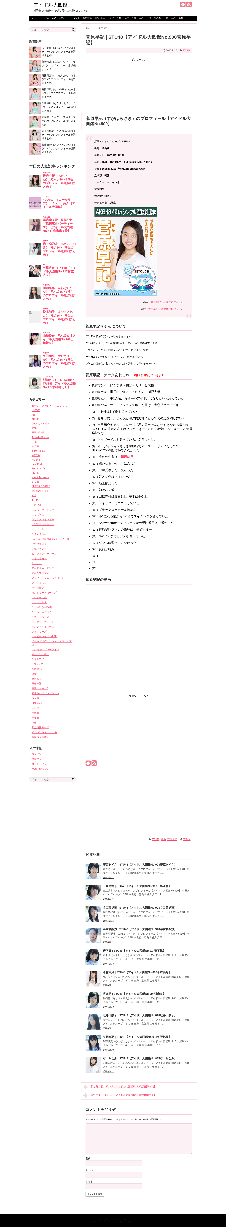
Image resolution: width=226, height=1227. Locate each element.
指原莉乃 (127, 457)
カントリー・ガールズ (44, 592)
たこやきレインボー (43, 519)
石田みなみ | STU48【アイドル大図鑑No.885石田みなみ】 (140, 1058)
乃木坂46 (37, 669)
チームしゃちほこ (42, 612)
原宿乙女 (37, 678)
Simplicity (121, 1219)
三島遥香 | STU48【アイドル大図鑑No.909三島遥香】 (137, 886)
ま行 (166, 18)
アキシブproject (40, 573)
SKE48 (35, 473)
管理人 (187, 839)
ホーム (34, 18)
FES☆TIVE (38, 432)
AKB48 (35, 419)
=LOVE (36, 410)
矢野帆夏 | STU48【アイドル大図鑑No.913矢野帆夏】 (137, 1037)
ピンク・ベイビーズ (43, 626)
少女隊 (35, 698)
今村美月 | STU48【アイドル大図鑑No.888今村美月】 (137, 972)
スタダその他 (39, 597)
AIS (34, 414)
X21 (34, 495)
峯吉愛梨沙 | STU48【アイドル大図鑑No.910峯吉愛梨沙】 (140, 929)
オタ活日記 (38, 587)
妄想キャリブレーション (45, 693)
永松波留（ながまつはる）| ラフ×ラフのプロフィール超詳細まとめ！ (59, 107)
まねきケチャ (39, 548)
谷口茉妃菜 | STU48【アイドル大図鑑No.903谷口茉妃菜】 (140, 907)
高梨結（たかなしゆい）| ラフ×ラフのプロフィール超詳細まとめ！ (59, 121)
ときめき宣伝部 (40, 534)
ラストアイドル (40, 659)
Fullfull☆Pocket (40, 437)
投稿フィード (39, 759)
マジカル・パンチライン (45, 649)
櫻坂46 (35, 713)
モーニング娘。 (40, 654)
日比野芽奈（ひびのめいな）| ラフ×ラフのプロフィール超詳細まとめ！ (59, 79)
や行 (173, 18)
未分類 (35, 708)
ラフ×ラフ (37, 664)
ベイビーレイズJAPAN (44, 636)
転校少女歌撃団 (40, 737)
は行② (157, 18)
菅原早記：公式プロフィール (167, 302)
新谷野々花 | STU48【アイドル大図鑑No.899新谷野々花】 (119, 1086)
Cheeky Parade (40, 423)
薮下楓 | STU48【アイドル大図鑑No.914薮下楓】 (134, 950)
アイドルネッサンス (43, 568)
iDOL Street (100, 18)
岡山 (163, 839)
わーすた (37, 563)
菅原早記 (172, 839)
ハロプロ (44, 18)
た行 (134, 18)
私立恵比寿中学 (40, 727)
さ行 (126, 18)
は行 (149, 18)
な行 (141, 18)
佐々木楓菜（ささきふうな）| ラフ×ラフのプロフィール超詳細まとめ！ (59, 135)
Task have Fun (40, 491)
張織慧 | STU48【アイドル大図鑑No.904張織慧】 (134, 993)
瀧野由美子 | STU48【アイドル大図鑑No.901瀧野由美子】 (119, 1095)
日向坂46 (37, 703)
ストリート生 (39, 602)
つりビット (38, 529)
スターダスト (73, 18)
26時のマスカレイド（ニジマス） (51, 405)
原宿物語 (37, 683)
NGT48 (36, 455)
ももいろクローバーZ (44, 553)
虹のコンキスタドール (44, 732)
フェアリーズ (39, 631)
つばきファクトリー (43, 524)
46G (61, 18)
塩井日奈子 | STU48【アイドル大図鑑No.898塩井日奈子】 (140, 1015)
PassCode (37, 464)
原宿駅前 (87, 18)
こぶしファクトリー (43, 509)
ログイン (37, 754)
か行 (119, 18)
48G (54, 18)
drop (34, 428)
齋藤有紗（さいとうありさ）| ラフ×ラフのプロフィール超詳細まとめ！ (59, 148)
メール (89, 1170)
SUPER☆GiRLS (41, 486)
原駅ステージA (40, 688)
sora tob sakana (40, 477)
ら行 (181, 18)
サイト (89, 1181)
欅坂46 (35, 717)
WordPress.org (40, 768)
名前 (88, 1158)
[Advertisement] (139, 84)
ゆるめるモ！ (39, 558)
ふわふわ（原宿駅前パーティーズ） (52, 539)
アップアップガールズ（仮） (48, 578)
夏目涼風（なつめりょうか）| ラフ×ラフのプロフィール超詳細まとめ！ (59, 93)
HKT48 (35, 446)
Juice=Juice (38, 451)
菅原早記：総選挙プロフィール (165, 309)
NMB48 (36, 459)
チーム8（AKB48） (42, 607)
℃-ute (35, 500)
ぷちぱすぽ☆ (39, 544)
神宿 (34, 722)
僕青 (34, 674)
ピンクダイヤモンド (43, 621)
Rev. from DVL (40, 468)
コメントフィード (42, 764)
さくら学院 (38, 514)
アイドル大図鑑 (50, 4)
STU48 (187, 50)
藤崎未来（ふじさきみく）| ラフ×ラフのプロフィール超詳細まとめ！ (59, 65)
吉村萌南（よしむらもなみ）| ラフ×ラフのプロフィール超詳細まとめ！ (59, 52)
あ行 (111, 18)
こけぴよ (37, 505)
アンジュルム (39, 583)
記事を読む (108, 877)
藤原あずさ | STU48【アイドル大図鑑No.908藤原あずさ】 (140, 864)
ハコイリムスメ (40, 617)
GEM (34, 442)
